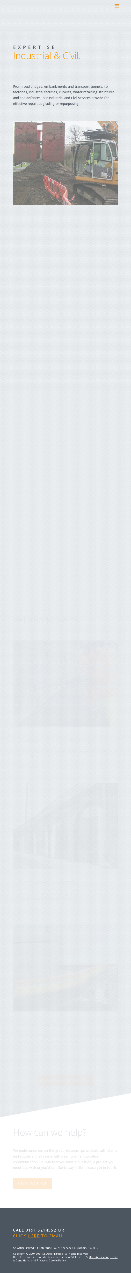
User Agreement (99, 1257)
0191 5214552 (41, 1230)
